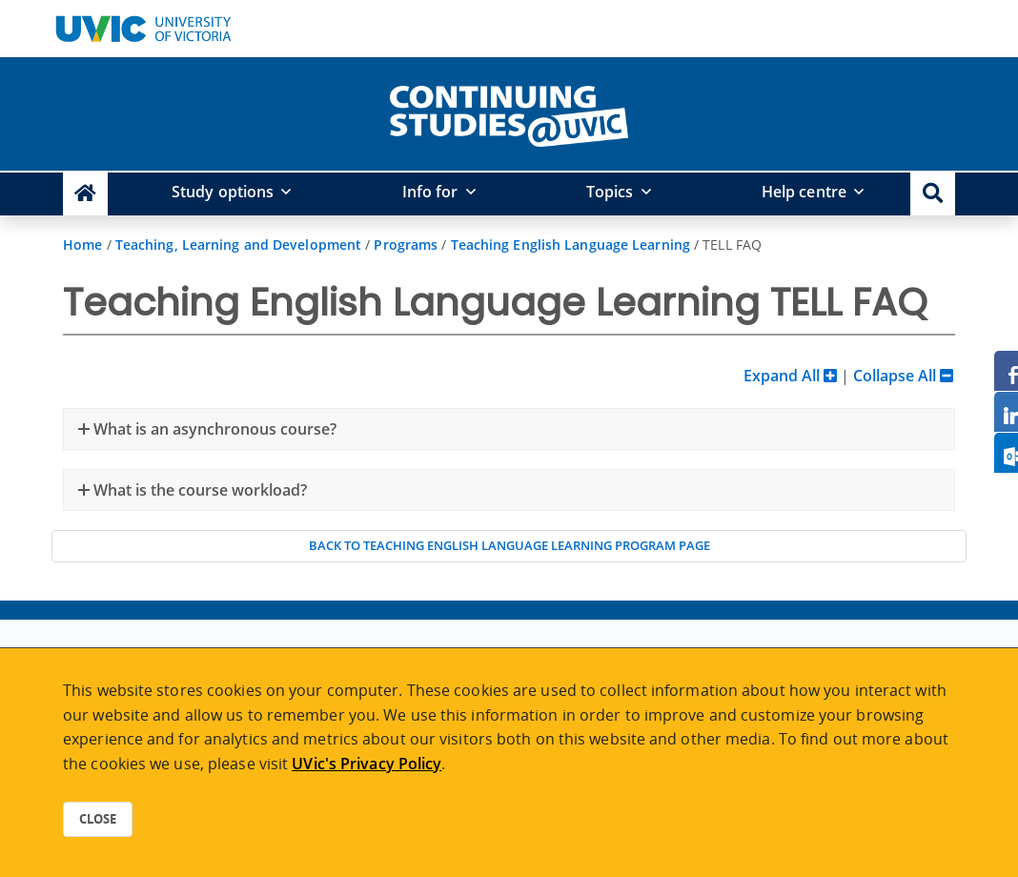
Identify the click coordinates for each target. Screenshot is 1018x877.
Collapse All (903, 375)
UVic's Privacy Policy (366, 763)
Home (82, 244)
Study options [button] (223, 191)
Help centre (804, 191)
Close (97, 818)
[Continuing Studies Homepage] (85, 194)
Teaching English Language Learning (570, 244)
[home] (509, 112)
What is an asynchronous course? (213, 428)
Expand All (790, 375)
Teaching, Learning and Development (238, 244)
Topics (610, 191)
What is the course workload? (198, 489)
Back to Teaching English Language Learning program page (509, 545)
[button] (932, 194)
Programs (406, 244)
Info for (430, 191)
